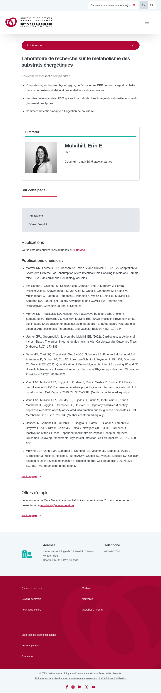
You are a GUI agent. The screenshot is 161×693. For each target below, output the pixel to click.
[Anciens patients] (81, 645)
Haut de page (29, 476)
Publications (36, 215)
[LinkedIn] (79, 687)
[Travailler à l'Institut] (102, 609)
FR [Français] (151, 5)
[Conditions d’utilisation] (114, 678)
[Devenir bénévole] (41, 599)
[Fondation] (81, 656)
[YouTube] (93, 687)
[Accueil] (30, 22)
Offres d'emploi (38, 224)
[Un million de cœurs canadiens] (81, 634)
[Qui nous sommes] (41, 588)
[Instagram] (73, 687)
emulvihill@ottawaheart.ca (57, 505)
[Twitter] (86, 687)
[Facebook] (67, 687)
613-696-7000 (112, 551)
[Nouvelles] (102, 599)
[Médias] (102, 588)
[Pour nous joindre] (41, 609)
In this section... (36, 45)
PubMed (79, 250)
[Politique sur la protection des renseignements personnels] (66, 678)
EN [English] (143, 5)
